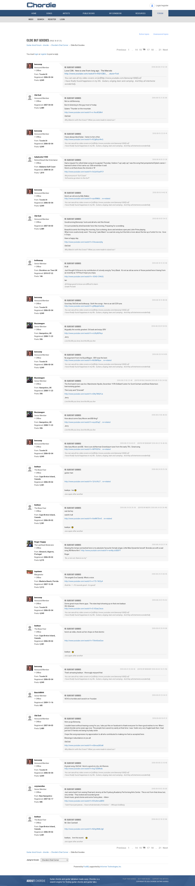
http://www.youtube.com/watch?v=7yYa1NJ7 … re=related (88, 482)
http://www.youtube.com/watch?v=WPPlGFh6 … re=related (88, 449)
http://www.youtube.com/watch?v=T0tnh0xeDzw (84, 641)
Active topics (144, 34)
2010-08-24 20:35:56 (128, 507)
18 (152, 49)
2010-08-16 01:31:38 (159, 159)
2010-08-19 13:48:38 (159, 300)
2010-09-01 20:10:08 (159, 628)
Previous (121, 49)
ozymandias (39, 786)
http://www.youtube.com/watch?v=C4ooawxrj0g (84, 242)
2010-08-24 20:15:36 (159, 469)
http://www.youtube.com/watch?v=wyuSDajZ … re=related (87, 422)
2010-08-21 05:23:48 (124, 380)
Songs (49, 13)
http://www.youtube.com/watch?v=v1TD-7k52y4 (84, 581)
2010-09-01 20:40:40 (127, 669)
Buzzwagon (39, 323)
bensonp (38, 64)
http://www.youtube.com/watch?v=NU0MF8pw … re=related (88, 360)
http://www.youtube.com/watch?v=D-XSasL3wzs (84, 609)
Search (40, 19)
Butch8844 (39, 692)
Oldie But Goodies (38, 40)
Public (89, 13)
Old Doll (37, 95)
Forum (160, 13)
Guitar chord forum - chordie (38, 45)
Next (165, 49)
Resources (141, 13)
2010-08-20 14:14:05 (159, 354)
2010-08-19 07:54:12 (159, 218)
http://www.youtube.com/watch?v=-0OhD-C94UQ (84, 277)
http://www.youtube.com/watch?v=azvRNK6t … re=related (87, 199)
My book (115, 13)
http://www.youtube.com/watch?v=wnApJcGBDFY (101, 550)
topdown (38, 571)
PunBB (86, 867)
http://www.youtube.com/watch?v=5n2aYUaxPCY (84, 172)
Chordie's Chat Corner (59, 45)
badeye (37, 467)
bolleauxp (38, 260)
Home (33, 13)
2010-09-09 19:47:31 (159, 718)
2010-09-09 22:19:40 (159, 763)
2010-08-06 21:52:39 (159, 67)
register (44, 54)
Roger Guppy (40, 542)
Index (31, 19)
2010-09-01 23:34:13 (159, 695)
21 (160, 49)
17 (148, 49)
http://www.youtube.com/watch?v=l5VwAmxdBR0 (84, 801)
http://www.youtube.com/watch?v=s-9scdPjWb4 (84, 112)
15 (140, 49)
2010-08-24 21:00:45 (159, 574)
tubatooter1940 (41, 157)
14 (136, 49)
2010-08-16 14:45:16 (160, 192)
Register (52, 19)
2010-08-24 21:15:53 (159, 600)
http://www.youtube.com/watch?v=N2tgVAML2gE (84, 829)
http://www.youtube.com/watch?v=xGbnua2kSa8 (84, 745)
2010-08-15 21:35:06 (159, 98)
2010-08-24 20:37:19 (159, 544)
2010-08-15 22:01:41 (159, 133)
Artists (66, 13)
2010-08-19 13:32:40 (159, 263)
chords (165, 881)
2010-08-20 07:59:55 (159, 326)
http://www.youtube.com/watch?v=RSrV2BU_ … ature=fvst (92, 73)
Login (62, 19)
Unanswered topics (160, 34)
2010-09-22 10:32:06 (159, 819)
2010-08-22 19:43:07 (127, 443)
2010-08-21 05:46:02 (159, 415)
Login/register (162, 5)
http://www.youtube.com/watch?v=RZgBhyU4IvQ (84, 139)
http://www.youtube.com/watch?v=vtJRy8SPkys (84, 333)
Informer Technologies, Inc (110, 867)
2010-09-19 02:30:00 (159, 789)
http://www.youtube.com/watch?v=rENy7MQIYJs (84, 394)
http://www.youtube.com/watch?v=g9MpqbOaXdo (84, 306)
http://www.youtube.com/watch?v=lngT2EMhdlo (84, 769)
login (36, 54)
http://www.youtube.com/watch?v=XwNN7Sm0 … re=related (88, 519)
